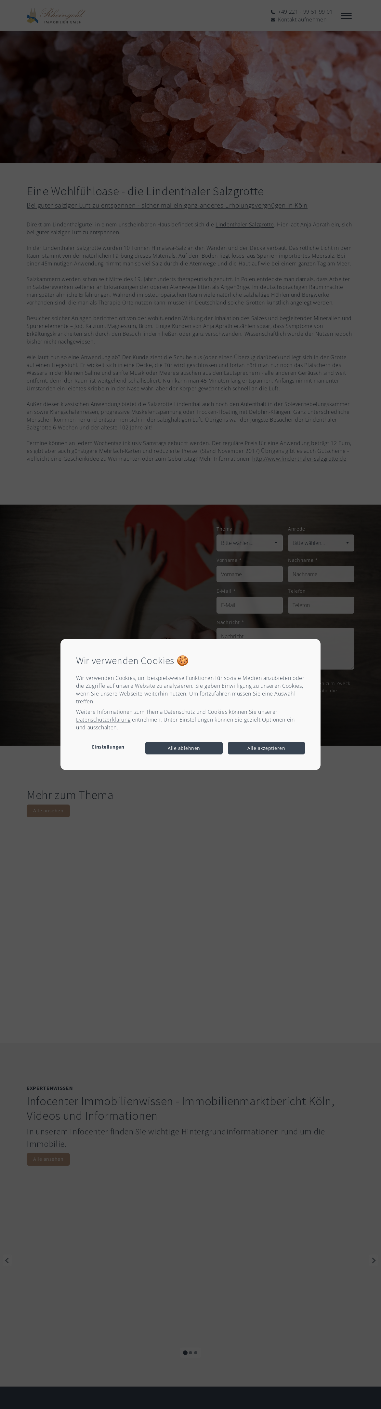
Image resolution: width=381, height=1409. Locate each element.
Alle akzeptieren (266, 748)
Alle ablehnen (184, 748)
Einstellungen (108, 747)
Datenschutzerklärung (103, 719)
